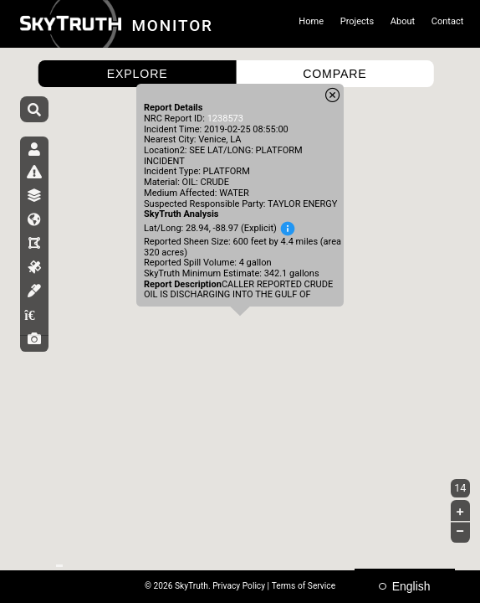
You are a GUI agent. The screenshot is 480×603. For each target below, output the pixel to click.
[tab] (34, 156)
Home (311, 21)
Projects (357, 21)
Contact (447, 21)
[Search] (34, 110)
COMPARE (334, 73)
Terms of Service (303, 585)
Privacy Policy (238, 585)
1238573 (225, 118)
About (403, 21)
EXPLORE (137, 73)
